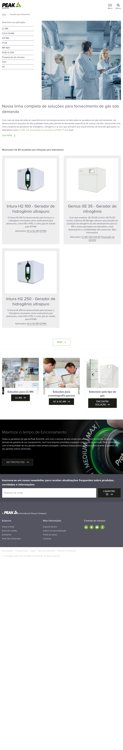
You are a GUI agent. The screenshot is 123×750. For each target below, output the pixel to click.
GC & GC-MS (33, 231)
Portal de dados (50, 534)
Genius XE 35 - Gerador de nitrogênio (92, 209)
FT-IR (4, 43)
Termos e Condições (67, 551)
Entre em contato (9, 531)
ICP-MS (5, 38)
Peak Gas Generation (11, 538)
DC (3, 66)
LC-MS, (22, 130)
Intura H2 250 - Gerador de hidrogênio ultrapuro (30, 301)
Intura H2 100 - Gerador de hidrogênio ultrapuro (31, 209)
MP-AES (6, 47)
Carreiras (47, 538)
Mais (63, 342)
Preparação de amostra (13, 57)
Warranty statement (46, 551)
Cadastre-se (109, 493)
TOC (4, 62)
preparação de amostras (41, 130)
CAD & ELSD (94, 237)
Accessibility (7, 551)
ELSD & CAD (8, 52)
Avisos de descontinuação (54, 531)
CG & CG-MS (8, 33)
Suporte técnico (50, 527)
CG (27, 130)
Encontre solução (102, 403)
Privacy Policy (21, 551)
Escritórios (6, 534)
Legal (32, 551)
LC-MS (5, 28)
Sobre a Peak (8, 527)
